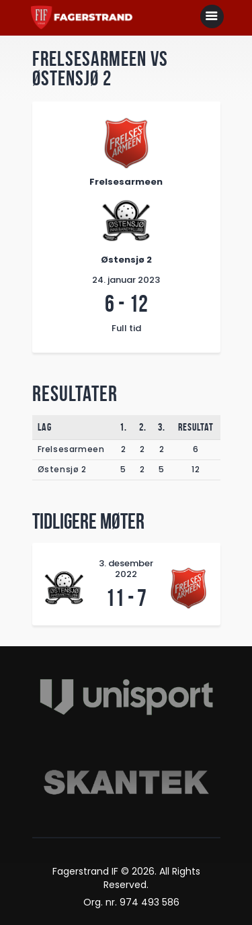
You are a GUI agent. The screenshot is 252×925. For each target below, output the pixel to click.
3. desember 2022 (126, 569)
